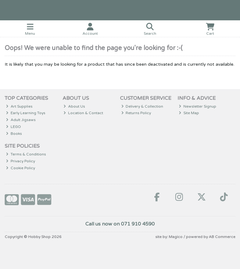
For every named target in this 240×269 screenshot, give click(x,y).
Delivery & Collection (142, 106)
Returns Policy (136, 113)
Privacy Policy (20, 161)
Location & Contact (83, 113)
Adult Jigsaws (21, 120)
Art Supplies (19, 106)
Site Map (189, 113)
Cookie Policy (20, 168)
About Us (74, 106)
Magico (175, 237)
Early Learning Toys (25, 113)
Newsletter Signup (197, 106)
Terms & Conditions (26, 154)
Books (14, 133)
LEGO (13, 126)
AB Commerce (222, 237)
